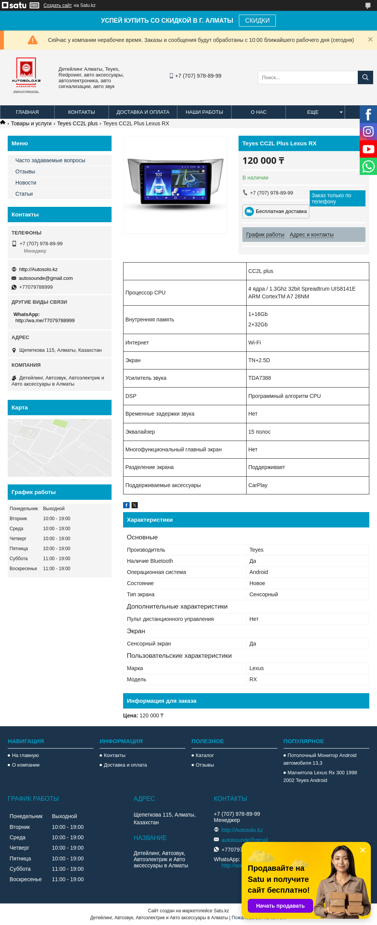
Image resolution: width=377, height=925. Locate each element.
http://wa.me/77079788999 (45, 320)
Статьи (24, 194)
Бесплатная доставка (281, 211)
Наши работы (204, 112)
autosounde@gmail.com (46, 278)
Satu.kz (221, 910)
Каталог (205, 755)
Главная (27, 112)
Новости (25, 183)
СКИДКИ (257, 20)
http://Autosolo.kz (38, 269)
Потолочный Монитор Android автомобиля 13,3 (320, 759)
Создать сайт (57, 5)
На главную (25, 755)
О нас (259, 112)
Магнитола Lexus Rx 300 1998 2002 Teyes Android (320, 776)
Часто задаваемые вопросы (50, 160)
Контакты (81, 112)
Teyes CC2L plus (77, 123)
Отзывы (25, 171)
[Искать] (365, 77)
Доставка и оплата (143, 112)
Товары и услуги (31, 123)
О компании (26, 765)
